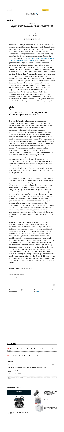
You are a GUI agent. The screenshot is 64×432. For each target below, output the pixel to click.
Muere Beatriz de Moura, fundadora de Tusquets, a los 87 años (25, 355)
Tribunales (48, 285)
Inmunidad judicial (41, 285)
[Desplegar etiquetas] (54, 285)
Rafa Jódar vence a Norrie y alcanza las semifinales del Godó (24, 353)
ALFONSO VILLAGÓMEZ (32, 34)
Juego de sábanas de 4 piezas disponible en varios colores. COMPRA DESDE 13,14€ (50, 400)
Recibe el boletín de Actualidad (17, 274)
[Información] (34, 23)
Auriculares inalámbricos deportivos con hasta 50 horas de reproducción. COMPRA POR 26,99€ (19, 412)
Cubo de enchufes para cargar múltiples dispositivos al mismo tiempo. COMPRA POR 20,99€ (50, 407)
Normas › (53, 277)
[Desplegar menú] (8, 14)
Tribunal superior (32, 285)
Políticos (11, 285)
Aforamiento (25, 285)
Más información (13, 291)
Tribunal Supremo (18, 285)
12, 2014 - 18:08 (32, 35)
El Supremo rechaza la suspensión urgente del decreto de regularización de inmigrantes (27, 367)
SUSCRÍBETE (45, 10)
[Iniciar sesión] (52, 10)
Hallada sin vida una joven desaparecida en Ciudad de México (25, 346)
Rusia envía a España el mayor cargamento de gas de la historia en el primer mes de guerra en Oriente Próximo (32, 364)
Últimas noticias (11, 343)
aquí (38, 291)
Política (11, 20)
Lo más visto (10, 361)
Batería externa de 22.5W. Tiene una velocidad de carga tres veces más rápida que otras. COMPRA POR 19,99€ (50, 393)
